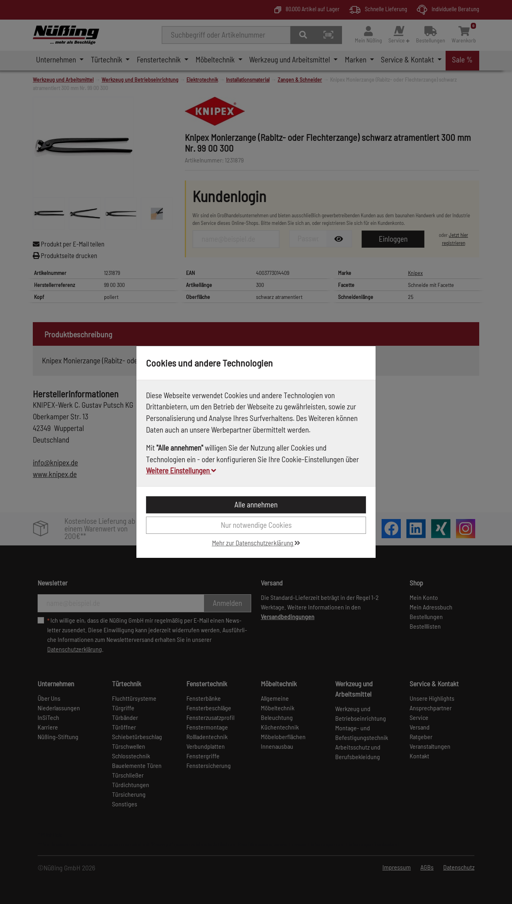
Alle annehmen (256, 504)
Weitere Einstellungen (181, 470)
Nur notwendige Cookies (256, 524)
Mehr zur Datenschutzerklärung (256, 543)
